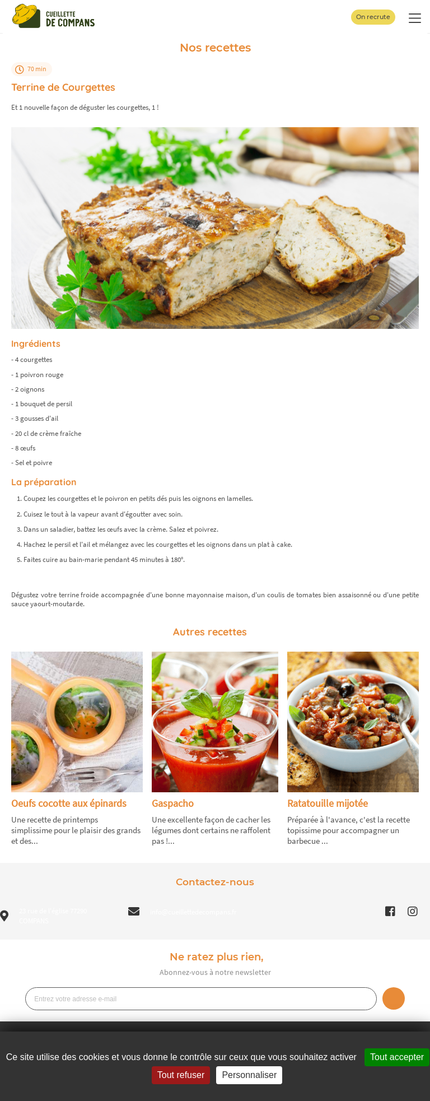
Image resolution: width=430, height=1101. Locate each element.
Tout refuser (180, 1075)
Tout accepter (397, 1057)
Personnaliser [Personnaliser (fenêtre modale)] (249, 1075)
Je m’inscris (393, 998)
